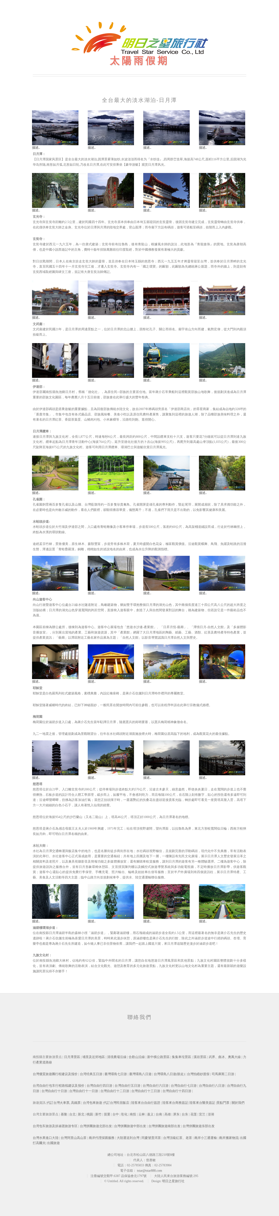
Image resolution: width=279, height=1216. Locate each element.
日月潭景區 (72, 1057)
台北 (72, 1114)
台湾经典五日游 (91, 1074)
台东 (184, 1114)
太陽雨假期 (139, 60)
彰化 (124, 1114)
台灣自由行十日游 (54, 1091)
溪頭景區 (200, 1057)
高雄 (167, 1114)
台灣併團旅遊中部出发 (130, 1126)
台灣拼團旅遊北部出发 (96, 1126)
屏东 (176, 1114)
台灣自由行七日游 (184, 1085)
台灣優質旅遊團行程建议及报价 (55, 1074)
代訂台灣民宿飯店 (116, 1102)
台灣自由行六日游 (156, 1085)
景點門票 (223, 1102)
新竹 (98, 1114)
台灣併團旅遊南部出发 (164, 1126)
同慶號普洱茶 (151, 1138)
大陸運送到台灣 (128, 1138)
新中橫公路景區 (158, 1057)
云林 (141, 1114)
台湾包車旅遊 (92, 1102)
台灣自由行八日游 (211, 1085)
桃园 (89, 1114)
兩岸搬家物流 (228, 1138)
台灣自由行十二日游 (114, 1091)
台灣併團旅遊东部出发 (199, 1126)
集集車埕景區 (182, 1057)
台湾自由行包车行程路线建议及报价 (58, 1085)
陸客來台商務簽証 (175, 1102)
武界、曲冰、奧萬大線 (225, 1057)
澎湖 (211, 1114)
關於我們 (238, 1102)
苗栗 (107, 1114)
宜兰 (202, 1114)
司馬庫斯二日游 (223, 1074)
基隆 (64, 1114)
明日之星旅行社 (173, 1181)
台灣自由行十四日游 (176, 1091)
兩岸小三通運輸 (205, 1138)
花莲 (193, 1114)
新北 (80, 1114)
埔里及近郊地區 (94, 1057)
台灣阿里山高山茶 (73, 1138)
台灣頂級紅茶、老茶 (177, 1138)
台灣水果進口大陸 (46, 1138)
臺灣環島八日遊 (140, 1074)
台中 (115, 1114)
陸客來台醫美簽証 (202, 1102)
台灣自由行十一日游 (83, 1091)
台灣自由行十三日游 (145, 1091)
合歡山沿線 (137, 1057)
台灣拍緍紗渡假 (198, 1074)
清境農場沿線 (117, 1057)
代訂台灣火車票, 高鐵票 (64, 1102)
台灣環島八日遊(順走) (169, 1074)
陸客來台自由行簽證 (145, 1102)
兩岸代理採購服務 (102, 1138)
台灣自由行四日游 (99, 1085)
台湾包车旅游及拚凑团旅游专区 (55, 1126)
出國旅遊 (53, 1143)
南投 (133, 1114)
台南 (159, 1114)
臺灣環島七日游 (115, 1074)
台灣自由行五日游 (127, 1085)
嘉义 (150, 1114)
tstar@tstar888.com (149, 1170)
